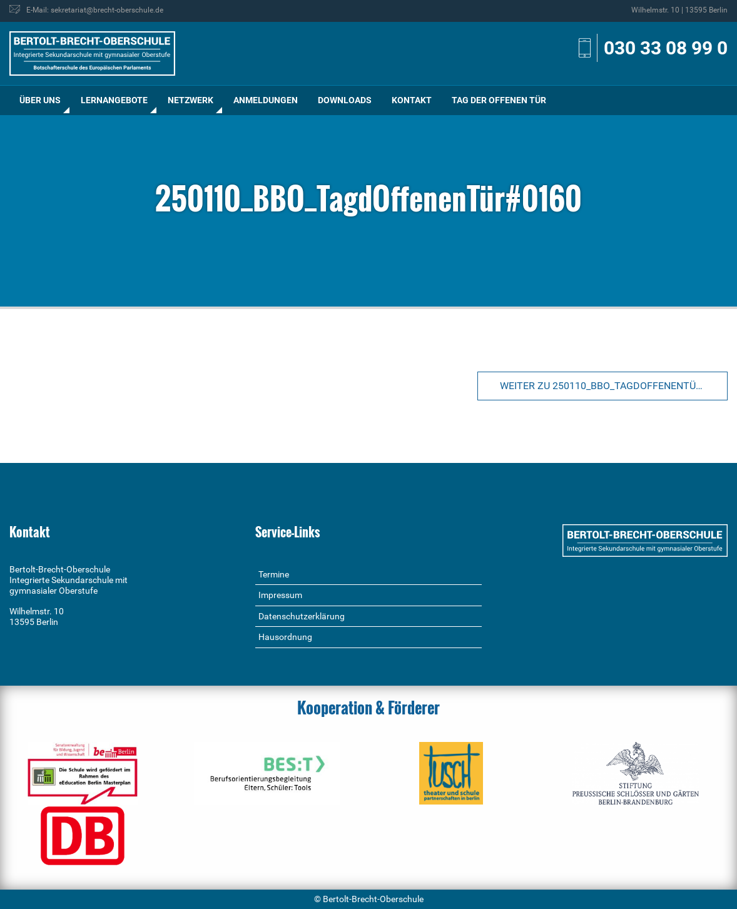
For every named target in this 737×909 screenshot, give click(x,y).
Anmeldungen (265, 100)
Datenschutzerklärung (301, 616)
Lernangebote (114, 100)
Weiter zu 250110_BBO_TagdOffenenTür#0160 (614, 386)
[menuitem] (40, 100)
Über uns (40, 100)
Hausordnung (285, 637)
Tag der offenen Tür (499, 100)
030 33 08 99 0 (666, 48)
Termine (273, 574)
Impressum (280, 595)
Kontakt (412, 100)
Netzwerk (190, 100)
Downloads (345, 100)
